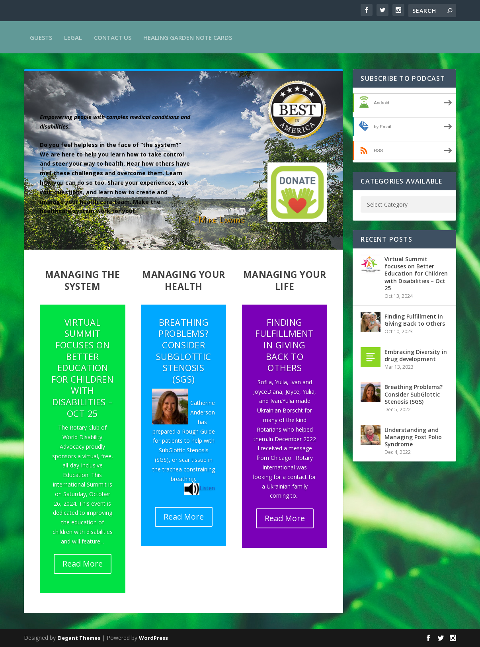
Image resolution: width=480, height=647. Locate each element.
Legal (73, 37)
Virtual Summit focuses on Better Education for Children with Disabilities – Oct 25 (82, 367)
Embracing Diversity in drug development (415, 355)
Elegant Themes (78, 637)
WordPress (153, 637)
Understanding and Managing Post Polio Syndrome (413, 437)
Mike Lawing (221, 219)
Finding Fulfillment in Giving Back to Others (284, 344)
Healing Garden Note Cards (187, 37)
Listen (207, 488)
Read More (82, 563)
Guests (41, 37)
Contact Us (112, 37)
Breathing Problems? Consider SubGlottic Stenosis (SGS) (183, 350)
